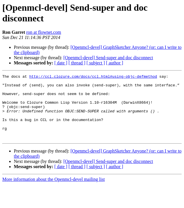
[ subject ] (96, 62)
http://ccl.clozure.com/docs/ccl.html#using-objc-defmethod (93, 77)
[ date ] (60, 62)
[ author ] (114, 62)
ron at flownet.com (43, 32)
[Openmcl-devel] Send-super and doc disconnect (108, 57)
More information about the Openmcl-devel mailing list (53, 192)
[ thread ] (76, 62)
